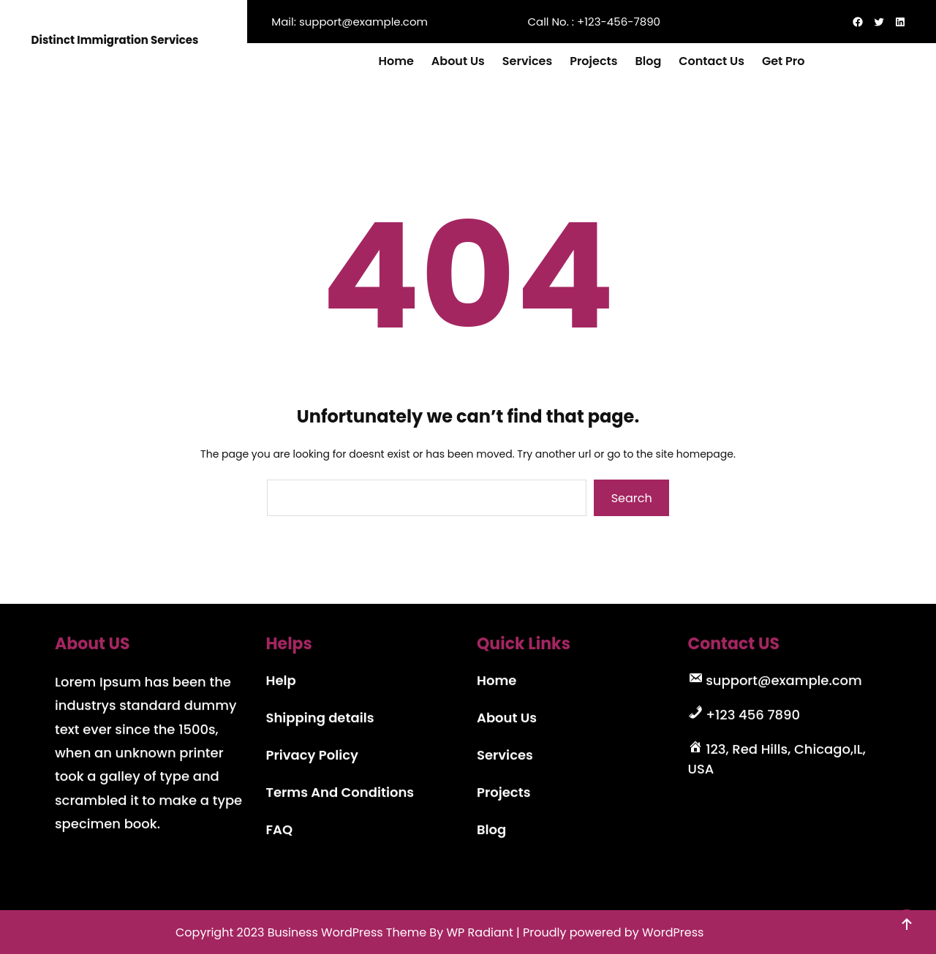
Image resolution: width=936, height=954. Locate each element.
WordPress (673, 932)
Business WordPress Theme (347, 932)
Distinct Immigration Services (115, 40)
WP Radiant (479, 932)
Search (631, 498)
